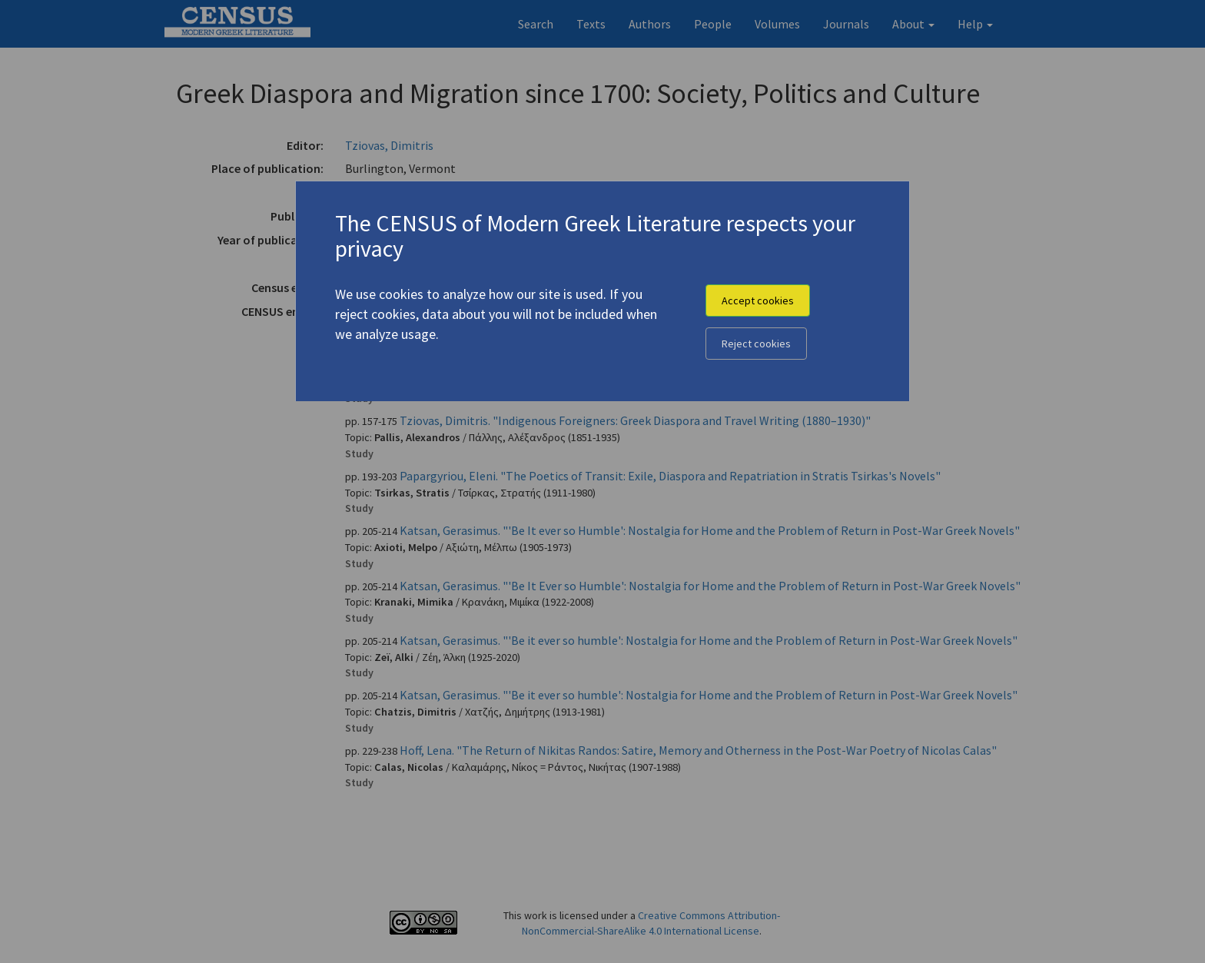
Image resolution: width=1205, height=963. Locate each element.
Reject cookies (756, 343)
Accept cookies (758, 300)
